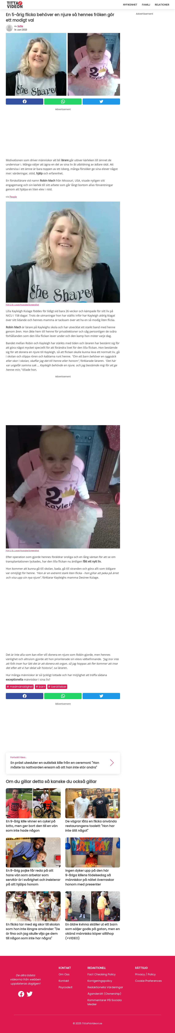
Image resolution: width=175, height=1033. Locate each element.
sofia (20, 26)
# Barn (40, 687)
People (13, 196)
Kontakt (64, 981)
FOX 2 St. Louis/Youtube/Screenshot (22, 304)
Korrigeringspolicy (100, 981)
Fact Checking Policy (102, 974)
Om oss (64, 974)
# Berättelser (57, 687)
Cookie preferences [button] (148, 981)
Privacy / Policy (145, 974)
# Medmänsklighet (20, 687)
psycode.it (65, 987)
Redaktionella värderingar (105, 987)
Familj (146, 4)
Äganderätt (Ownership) (104, 994)
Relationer (162, 4)
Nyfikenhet (130, 4)
